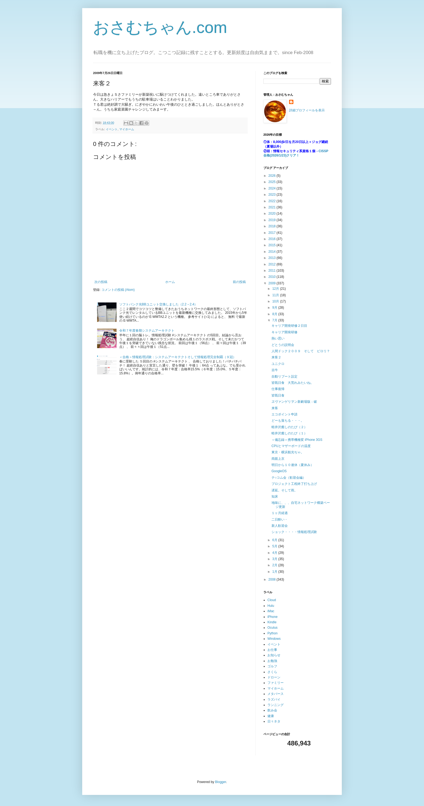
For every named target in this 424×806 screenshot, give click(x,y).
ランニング (275, 705)
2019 (273, 220)
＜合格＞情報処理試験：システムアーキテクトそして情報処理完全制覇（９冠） (177, 357)
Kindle (271, 622)
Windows (274, 639)
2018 (273, 226)
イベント (112, 129)
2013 (273, 258)
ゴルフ (272, 666)
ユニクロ (277, 364)
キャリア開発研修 (284, 332)
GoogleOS (279, 471)
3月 (275, 559)
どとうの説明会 (282, 345)
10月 (276, 301)
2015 (273, 245)
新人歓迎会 (279, 526)
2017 (273, 233)
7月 (275, 320)
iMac (270, 611)
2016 (273, 239)
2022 (273, 201)
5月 (275, 546)
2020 (273, 213)
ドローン (273, 677)
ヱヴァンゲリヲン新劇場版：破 (294, 402)
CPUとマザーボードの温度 (291, 446)
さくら (272, 672)
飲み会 (272, 710)
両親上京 (277, 459)
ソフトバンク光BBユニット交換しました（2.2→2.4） (158, 304)
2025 (273, 182)
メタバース (275, 694)
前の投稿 (239, 282)
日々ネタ (273, 721)
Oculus (272, 628)
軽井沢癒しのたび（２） (289, 427)
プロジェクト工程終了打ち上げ (294, 484)
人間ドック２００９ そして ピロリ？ (300, 351)
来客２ (276, 357)
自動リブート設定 (284, 376)
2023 (273, 194)
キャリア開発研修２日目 (289, 326)
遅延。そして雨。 (284, 490)
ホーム (170, 282)
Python (272, 633)
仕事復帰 (277, 389)
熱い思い (277, 338)
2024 (273, 188)
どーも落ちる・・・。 (287, 420)
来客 (274, 408)
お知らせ (273, 655)
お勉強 (272, 661)
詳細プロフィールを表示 (307, 110)
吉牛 (274, 370)
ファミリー (275, 683)
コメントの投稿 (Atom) (118, 290)
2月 (275, 565)
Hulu (270, 606)
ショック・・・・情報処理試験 (294, 532)
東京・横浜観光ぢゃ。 (287, 452)
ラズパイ (273, 699)
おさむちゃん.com (160, 27)
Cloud (271, 600)
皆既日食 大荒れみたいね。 (292, 383)
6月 (275, 540)
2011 (273, 270)
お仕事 (272, 650)
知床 (274, 496)
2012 (273, 264)
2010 (273, 277)
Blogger (220, 782)
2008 (273, 579)
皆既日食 (277, 395)
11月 (276, 295)
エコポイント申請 (284, 414)
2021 (273, 207)
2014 (273, 252)
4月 (275, 553)
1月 (275, 572)
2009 (273, 283)
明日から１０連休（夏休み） (292, 465)
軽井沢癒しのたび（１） (289, 433)
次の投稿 (100, 282)
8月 (275, 314)
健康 (270, 716)
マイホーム (126, 129)
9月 (275, 307)
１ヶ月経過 (279, 513)
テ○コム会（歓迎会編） (288, 477)
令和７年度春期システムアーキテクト (146, 330)
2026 (273, 176)
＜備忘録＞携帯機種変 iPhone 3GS (296, 440)
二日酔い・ (279, 519)
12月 (276, 289)
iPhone (272, 617)
